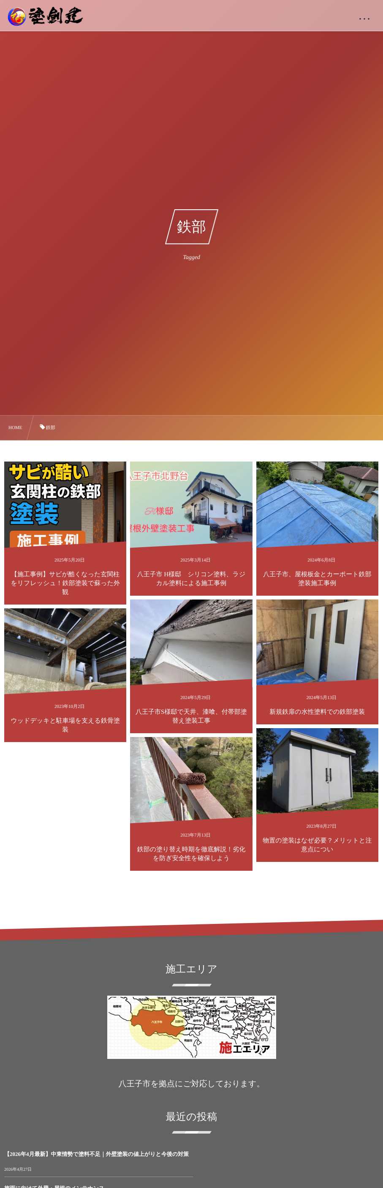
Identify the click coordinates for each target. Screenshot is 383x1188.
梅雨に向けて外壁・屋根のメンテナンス (242, 1154)
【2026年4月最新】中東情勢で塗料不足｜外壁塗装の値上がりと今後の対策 (96, 1154)
